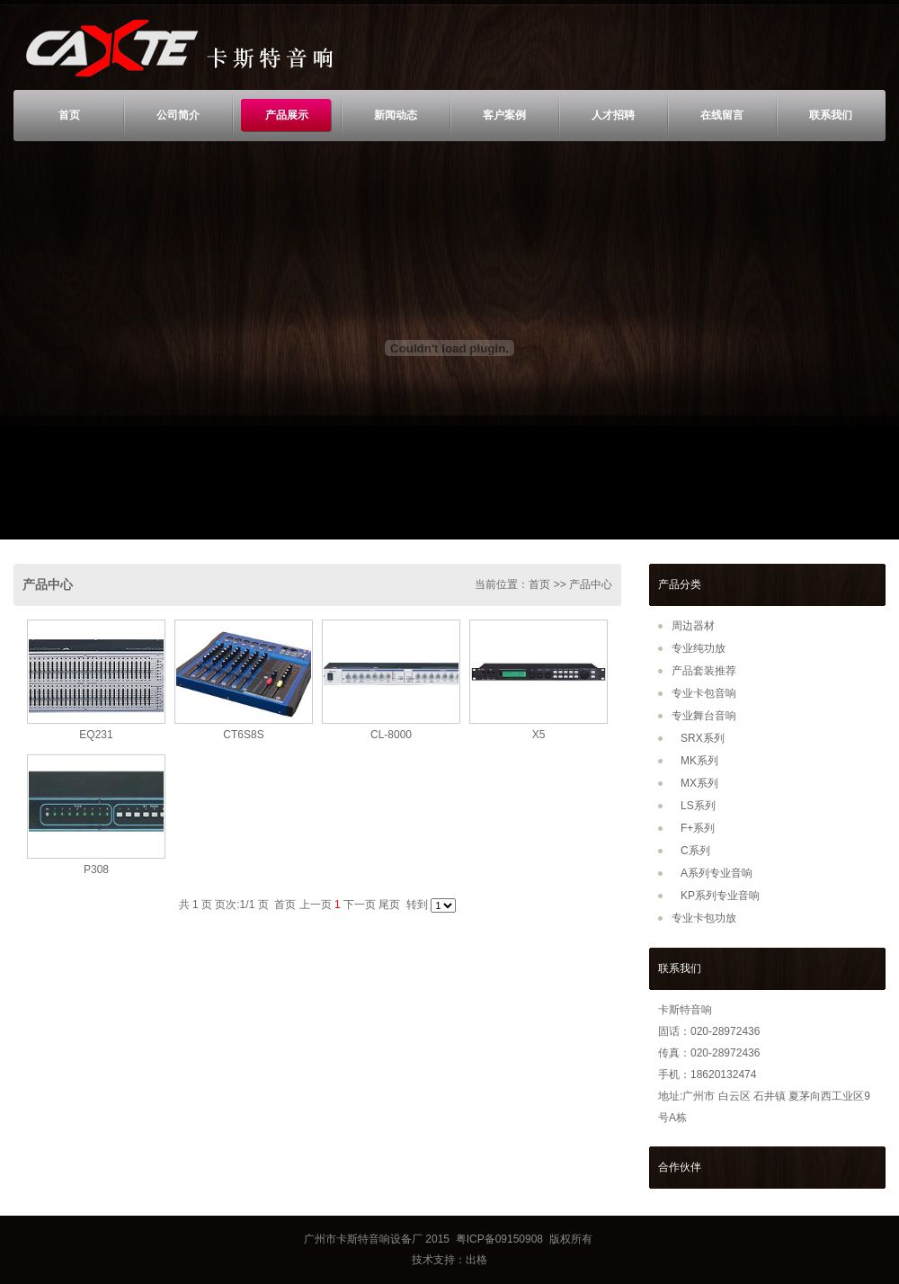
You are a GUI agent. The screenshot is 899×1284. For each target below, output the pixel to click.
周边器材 (693, 626)
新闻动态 (395, 115)
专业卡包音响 (704, 693)
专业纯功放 (698, 648)
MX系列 (699, 783)
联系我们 (830, 115)
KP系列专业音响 (720, 895)
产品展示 (286, 115)
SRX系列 (703, 738)
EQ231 (95, 734)
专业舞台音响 (704, 715)
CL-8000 (391, 734)
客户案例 (504, 115)
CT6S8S (243, 734)
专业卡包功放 (704, 918)
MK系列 (699, 760)
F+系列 (698, 828)
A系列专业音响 (716, 873)
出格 (476, 1259)
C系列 (695, 850)
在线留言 (721, 115)
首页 (69, 115)
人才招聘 (613, 115)
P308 (96, 869)
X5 (539, 734)
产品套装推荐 (704, 670)
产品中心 (47, 584)
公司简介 (178, 115)
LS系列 (698, 805)
